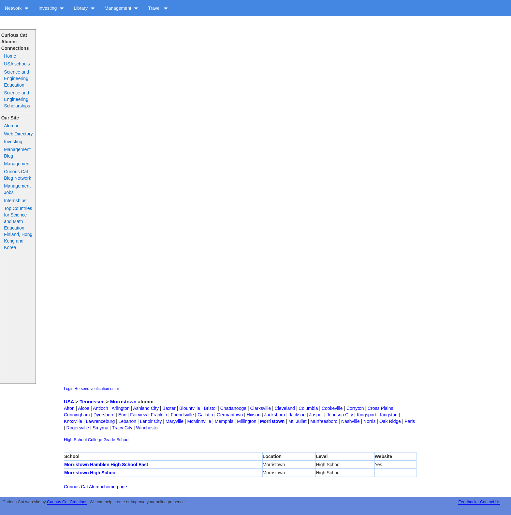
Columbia (308, 408)
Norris (369, 421)
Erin (122, 414)
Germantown (230, 414)
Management (122, 8)
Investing (51, 8)
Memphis (224, 421)
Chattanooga (233, 408)
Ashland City (146, 408)
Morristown (123, 401)
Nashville (350, 421)
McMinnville (199, 421)
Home (10, 56)
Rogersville (77, 427)
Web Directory (18, 133)
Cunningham (77, 414)
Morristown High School (90, 472)
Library (84, 8)
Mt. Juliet (297, 421)
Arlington (120, 408)
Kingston (388, 414)
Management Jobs (17, 189)
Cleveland (285, 408)
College (95, 439)
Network (17, 8)
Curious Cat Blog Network (17, 175)
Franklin (159, 414)
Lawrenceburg (100, 421)
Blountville (189, 408)
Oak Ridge (390, 421)
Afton (69, 408)
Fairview (138, 414)
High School (75, 439)
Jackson (297, 414)
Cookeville (332, 408)
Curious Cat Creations (67, 502)
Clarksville (260, 408)
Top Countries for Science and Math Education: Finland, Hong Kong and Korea (18, 228)
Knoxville (73, 421)
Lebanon (128, 421)
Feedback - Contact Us (479, 502)
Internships (15, 200)
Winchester (147, 427)
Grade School (116, 439)
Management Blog (17, 153)
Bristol (210, 408)
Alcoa (83, 408)
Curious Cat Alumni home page (95, 486)
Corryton (355, 408)
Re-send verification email (97, 388)
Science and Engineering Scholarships (17, 99)
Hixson (254, 414)
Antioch (100, 408)
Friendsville (182, 414)
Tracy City (122, 427)
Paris (409, 421)
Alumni (11, 125)
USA (69, 401)
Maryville (174, 421)
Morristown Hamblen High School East (106, 464)
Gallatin (205, 414)
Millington (246, 421)
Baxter (168, 408)
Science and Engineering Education (16, 78)
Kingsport (366, 414)
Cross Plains (380, 408)
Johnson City (340, 414)
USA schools (17, 63)
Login (68, 388)
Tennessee (92, 401)
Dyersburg (104, 414)
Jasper (316, 414)
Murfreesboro (323, 421)
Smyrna (100, 427)
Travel (158, 8)
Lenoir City (151, 421)
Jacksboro (274, 414)
